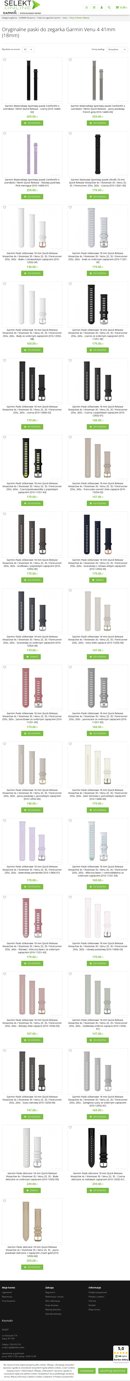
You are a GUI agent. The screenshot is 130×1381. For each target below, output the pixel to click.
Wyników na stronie (11, 49)
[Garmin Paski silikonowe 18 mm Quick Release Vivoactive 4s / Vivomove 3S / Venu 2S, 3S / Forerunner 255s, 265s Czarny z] (98, 411)
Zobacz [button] (98, 580)
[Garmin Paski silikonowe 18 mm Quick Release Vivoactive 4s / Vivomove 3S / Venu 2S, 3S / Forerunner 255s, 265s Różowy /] (32, 948)
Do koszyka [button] (32, 123)
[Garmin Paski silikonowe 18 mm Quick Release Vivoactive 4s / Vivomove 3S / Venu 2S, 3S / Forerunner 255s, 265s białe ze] (98, 258)
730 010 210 (15, 1344)
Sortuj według (98, 49)
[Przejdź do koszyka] (123, 7)
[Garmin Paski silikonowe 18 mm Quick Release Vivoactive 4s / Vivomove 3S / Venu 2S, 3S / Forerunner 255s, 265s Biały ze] (32, 334)
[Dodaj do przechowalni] (4, 60)
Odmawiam (87, 1370)
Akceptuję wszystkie (112, 1370)
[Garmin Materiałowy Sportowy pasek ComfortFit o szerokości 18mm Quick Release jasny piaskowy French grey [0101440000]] (98, 109)
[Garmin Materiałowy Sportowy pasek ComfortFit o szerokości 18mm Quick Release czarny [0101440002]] (32, 109)
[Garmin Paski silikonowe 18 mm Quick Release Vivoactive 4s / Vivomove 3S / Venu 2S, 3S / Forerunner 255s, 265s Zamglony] (98, 1101)
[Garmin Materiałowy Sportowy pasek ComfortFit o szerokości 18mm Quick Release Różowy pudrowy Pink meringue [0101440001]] (32, 182)
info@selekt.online (16, 1347)
